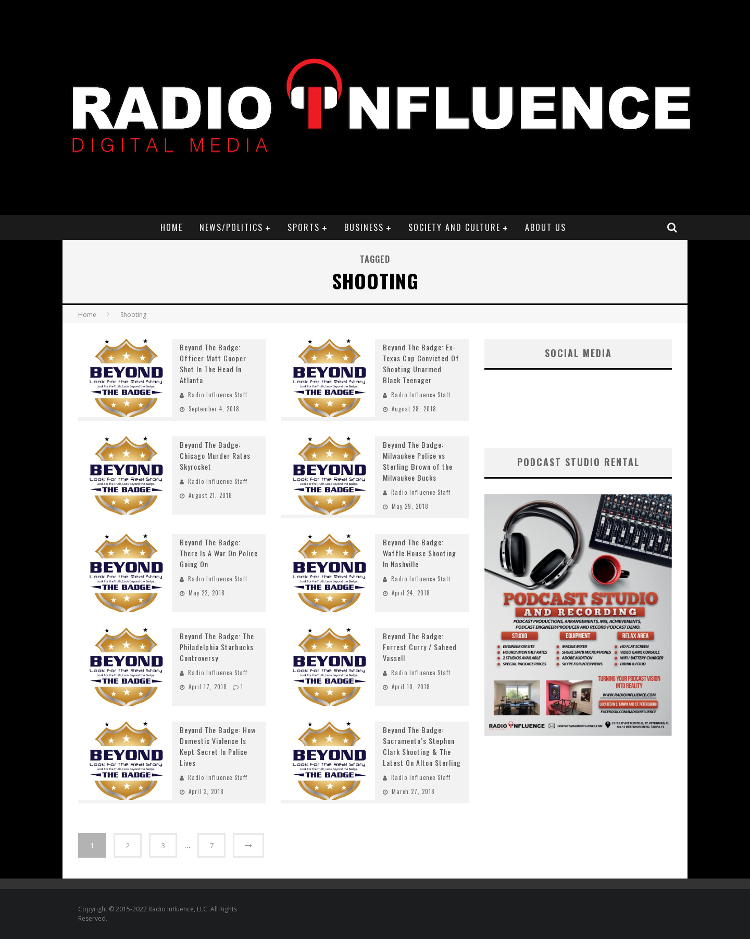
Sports (304, 227)
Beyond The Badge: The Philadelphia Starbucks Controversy (217, 646)
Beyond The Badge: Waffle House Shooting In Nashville (419, 552)
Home (171, 227)
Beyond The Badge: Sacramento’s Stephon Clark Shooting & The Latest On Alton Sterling (422, 746)
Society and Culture (454, 227)
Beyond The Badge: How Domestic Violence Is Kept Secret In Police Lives (218, 746)
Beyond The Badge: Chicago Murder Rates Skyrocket (215, 455)
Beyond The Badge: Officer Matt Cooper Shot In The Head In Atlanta (213, 363)
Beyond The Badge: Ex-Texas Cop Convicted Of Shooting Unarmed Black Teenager (421, 363)
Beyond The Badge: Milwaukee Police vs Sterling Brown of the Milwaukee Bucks (418, 461)
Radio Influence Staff (217, 395)
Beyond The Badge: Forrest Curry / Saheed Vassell (420, 646)
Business (364, 227)
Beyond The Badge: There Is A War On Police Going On (219, 552)
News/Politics (231, 227)
